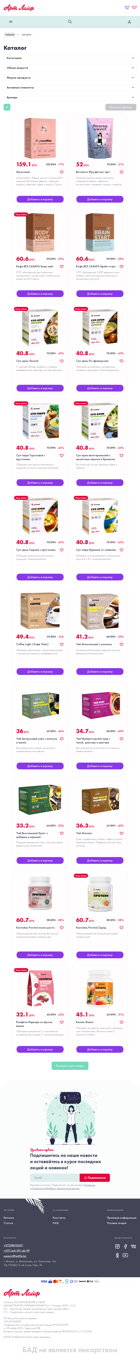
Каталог (9, 1218)
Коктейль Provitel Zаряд (91, 927)
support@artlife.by (15, 1256)
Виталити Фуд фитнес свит (93, 172)
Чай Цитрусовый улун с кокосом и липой (36, 740)
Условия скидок (117, 1223)
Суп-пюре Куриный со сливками (96, 550)
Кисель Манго (85, 1022)
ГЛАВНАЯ (9, 34)
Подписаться (95, 1178)
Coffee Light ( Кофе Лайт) (32, 644)
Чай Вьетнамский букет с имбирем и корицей (32, 835)
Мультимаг (23, 172)
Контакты (59, 1218)
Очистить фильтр (121, 107)
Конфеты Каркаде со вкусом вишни (34, 1024)
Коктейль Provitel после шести (35, 927)
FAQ (56, 1223)
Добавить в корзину (40, 199)
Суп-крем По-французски (92, 361)
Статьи (8, 1223)
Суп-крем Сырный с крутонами (35, 550)
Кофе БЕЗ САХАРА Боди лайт (35, 266)
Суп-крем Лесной (27, 361)
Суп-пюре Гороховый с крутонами (30, 457)
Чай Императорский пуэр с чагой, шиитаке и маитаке (93, 740)
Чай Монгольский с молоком (94, 644)
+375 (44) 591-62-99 (17, 1251)
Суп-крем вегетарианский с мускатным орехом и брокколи (95, 457)
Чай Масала (84, 833)
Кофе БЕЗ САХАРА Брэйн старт (96, 266)
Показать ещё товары (70, 1066)
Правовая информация (121, 1218)
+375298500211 (13, 1245)
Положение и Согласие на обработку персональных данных (62, 1186)
